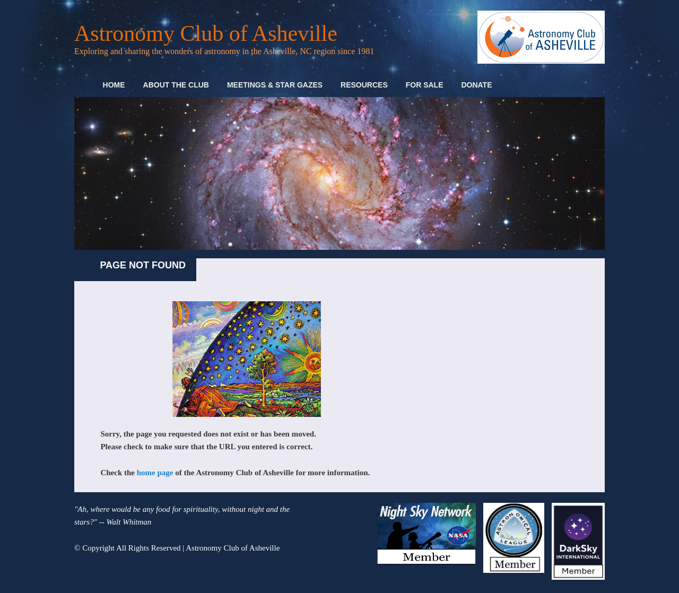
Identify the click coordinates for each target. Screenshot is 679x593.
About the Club (176, 85)
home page (155, 472)
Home (114, 85)
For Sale (424, 85)
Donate (476, 85)
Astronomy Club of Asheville (205, 33)
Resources (364, 85)
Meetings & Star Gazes (275, 85)
